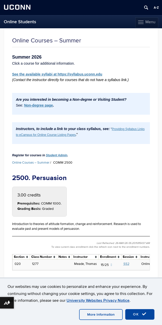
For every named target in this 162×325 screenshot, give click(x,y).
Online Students (20, 21)
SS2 (126, 264)
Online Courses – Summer (30, 163)
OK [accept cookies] (140, 314)
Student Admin (56, 155)
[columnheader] (21, 257)
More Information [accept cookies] (101, 314)
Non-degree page (38, 105)
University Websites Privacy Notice (98, 300)
